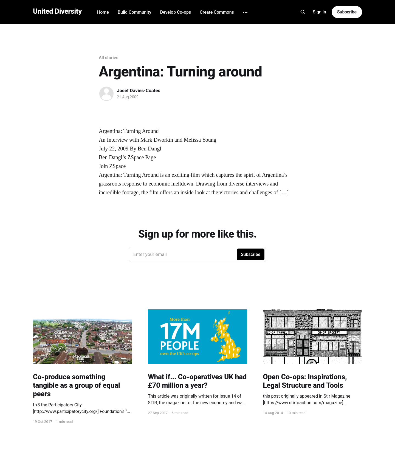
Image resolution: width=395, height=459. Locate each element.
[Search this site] (302, 12)
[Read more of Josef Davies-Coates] (106, 93)
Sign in (319, 12)
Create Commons (217, 12)
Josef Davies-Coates (138, 90)
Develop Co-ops (175, 12)
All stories (108, 57)
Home (103, 12)
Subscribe (347, 12)
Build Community (134, 12)
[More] (245, 12)
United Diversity (57, 11)
